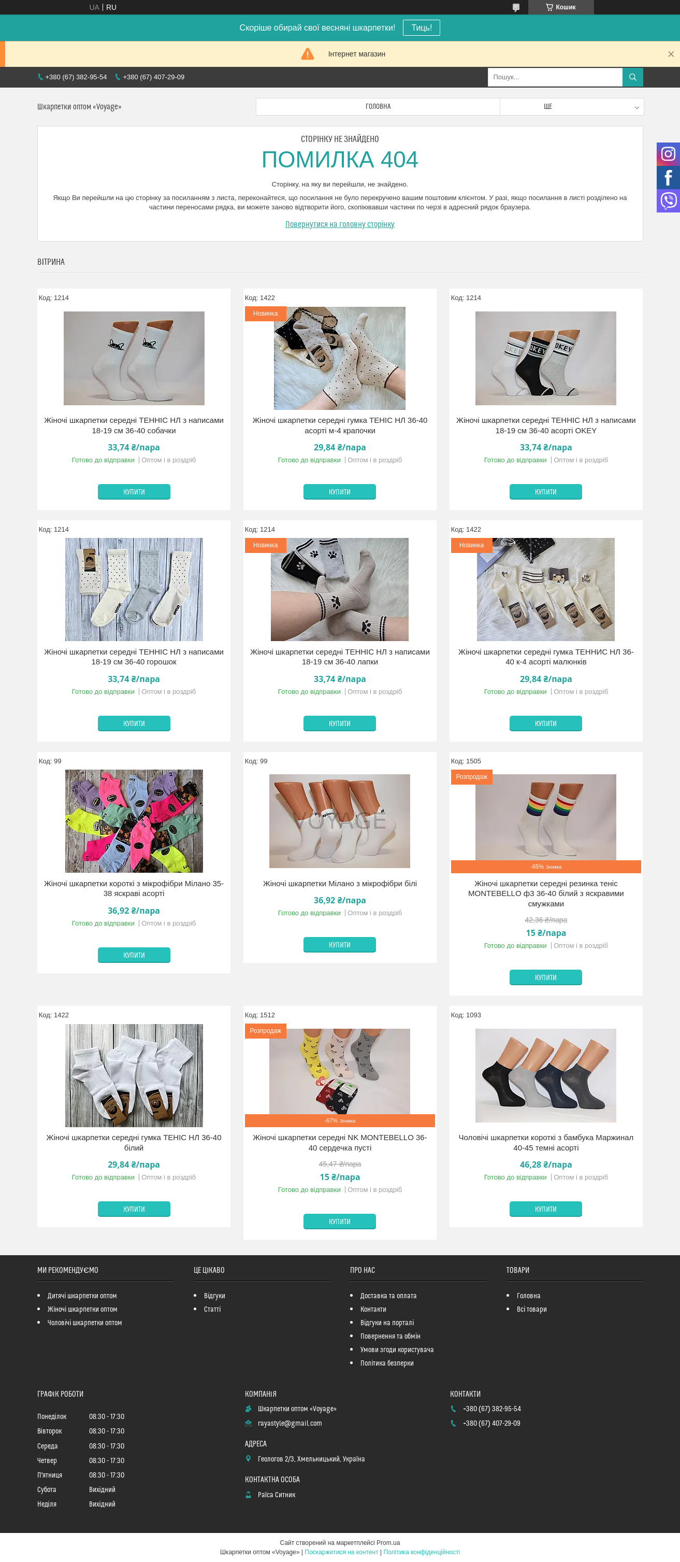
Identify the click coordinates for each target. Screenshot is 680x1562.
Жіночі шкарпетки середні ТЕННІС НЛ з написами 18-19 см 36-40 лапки (340, 656)
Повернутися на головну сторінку (340, 224)
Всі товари (532, 1309)
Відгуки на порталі (387, 1323)
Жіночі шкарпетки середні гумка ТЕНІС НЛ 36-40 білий (134, 1142)
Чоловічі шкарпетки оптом (85, 1323)
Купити (134, 492)
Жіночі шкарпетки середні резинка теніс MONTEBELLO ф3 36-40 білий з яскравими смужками (546, 893)
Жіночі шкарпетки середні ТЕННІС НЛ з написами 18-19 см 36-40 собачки (134, 425)
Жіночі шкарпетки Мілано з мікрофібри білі (340, 883)
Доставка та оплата (388, 1296)
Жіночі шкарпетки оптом (83, 1309)
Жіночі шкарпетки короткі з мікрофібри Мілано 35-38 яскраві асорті (134, 888)
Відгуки (214, 1296)
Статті (212, 1309)
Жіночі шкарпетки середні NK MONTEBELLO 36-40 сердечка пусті (340, 1142)
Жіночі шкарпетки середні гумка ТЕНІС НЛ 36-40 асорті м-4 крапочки (339, 425)
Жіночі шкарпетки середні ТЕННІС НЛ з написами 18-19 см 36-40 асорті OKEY (546, 425)
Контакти (373, 1309)
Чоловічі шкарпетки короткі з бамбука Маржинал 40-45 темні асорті (545, 1142)
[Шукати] (633, 77)
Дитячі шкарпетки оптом (82, 1296)
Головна (378, 107)
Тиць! (421, 27)
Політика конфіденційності (421, 1552)
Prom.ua (388, 1542)
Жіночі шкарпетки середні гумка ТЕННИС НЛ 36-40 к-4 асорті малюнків (546, 656)
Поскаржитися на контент (341, 1552)
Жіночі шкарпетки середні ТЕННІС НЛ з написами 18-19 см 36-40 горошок (134, 656)
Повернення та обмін (390, 1336)
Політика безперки (387, 1363)
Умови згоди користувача (397, 1350)
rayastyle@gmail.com (290, 1423)
